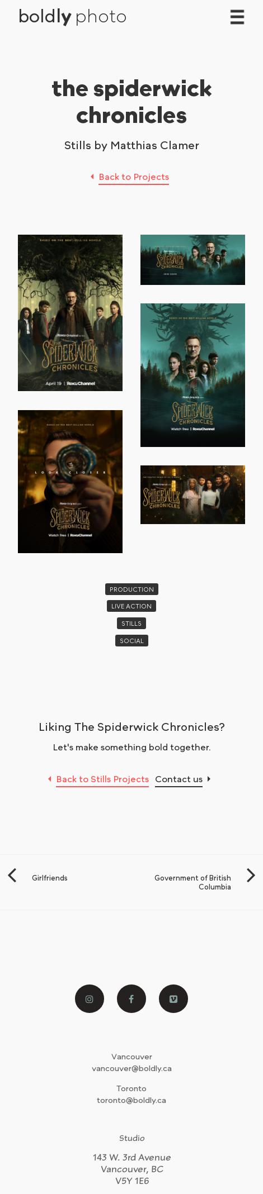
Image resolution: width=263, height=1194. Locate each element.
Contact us (179, 778)
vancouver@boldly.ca (132, 1068)
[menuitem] (131, 1068)
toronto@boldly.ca (131, 1100)
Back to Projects (133, 176)
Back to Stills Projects (102, 778)
